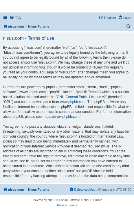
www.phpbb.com (72, 102)
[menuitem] (15, 17)
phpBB (52, 200)
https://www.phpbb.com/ (62, 117)
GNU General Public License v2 (81, 97)
